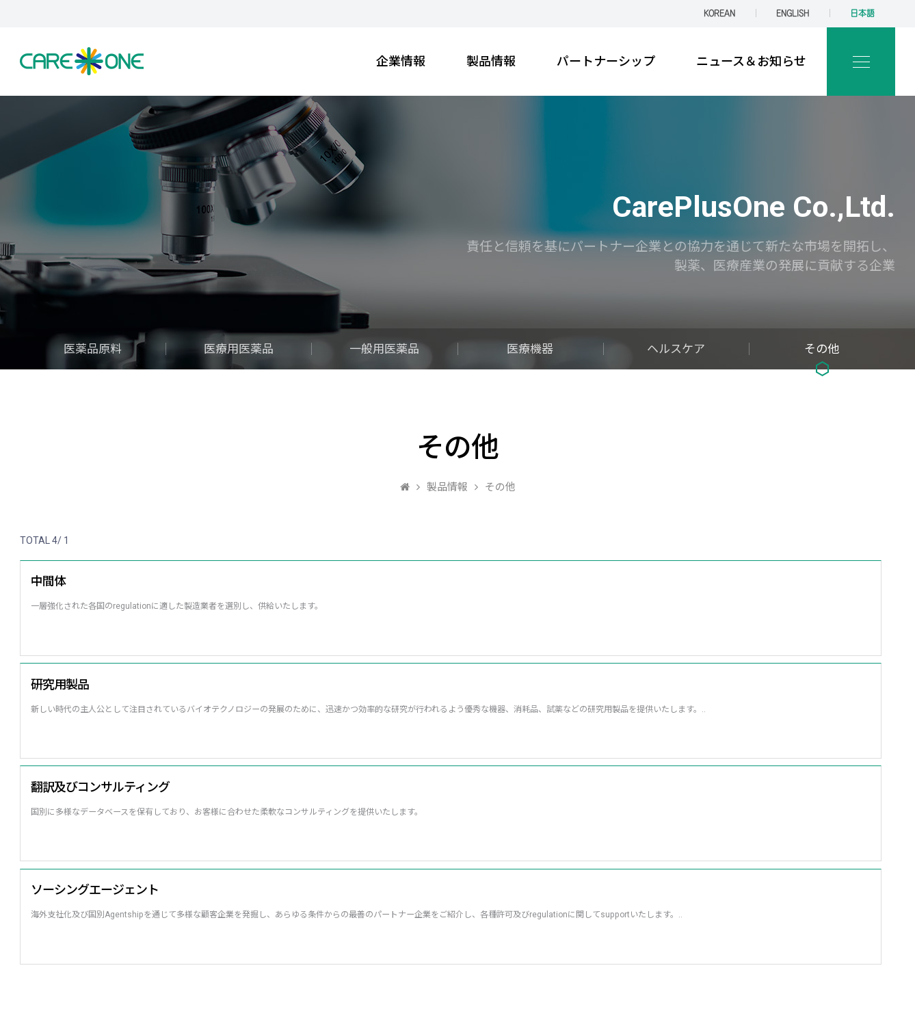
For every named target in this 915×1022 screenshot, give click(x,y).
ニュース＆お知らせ (751, 61)
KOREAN (719, 13)
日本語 (862, 13)
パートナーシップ (606, 61)
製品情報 (491, 61)
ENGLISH (792, 13)
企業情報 (400, 61)
